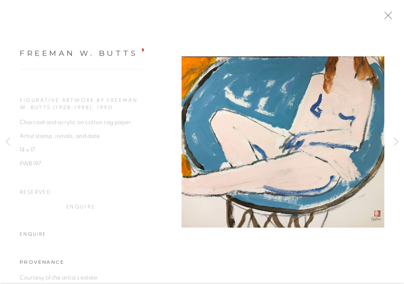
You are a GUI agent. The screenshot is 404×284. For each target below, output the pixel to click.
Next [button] (396, 142)
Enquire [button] (80, 209)
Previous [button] (8, 142)
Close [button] (392, 18)
